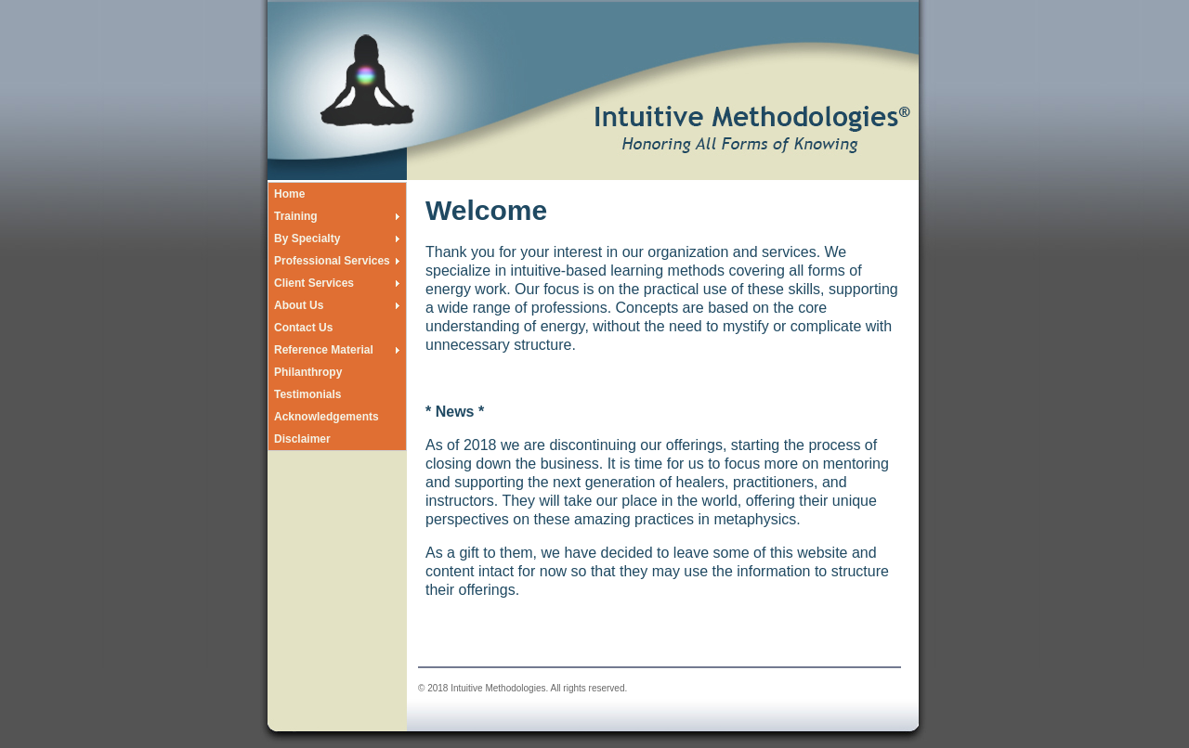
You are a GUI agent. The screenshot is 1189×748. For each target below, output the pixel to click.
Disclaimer (302, 438)
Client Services (314, 283)
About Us (298, 305)
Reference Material (323, 349)
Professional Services (332, 260)
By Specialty (307, 238)
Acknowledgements (326, 416)
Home (289, 193)
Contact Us (303, 327)
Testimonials (307, 394)
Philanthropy (308, 372)
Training (296, 216)
